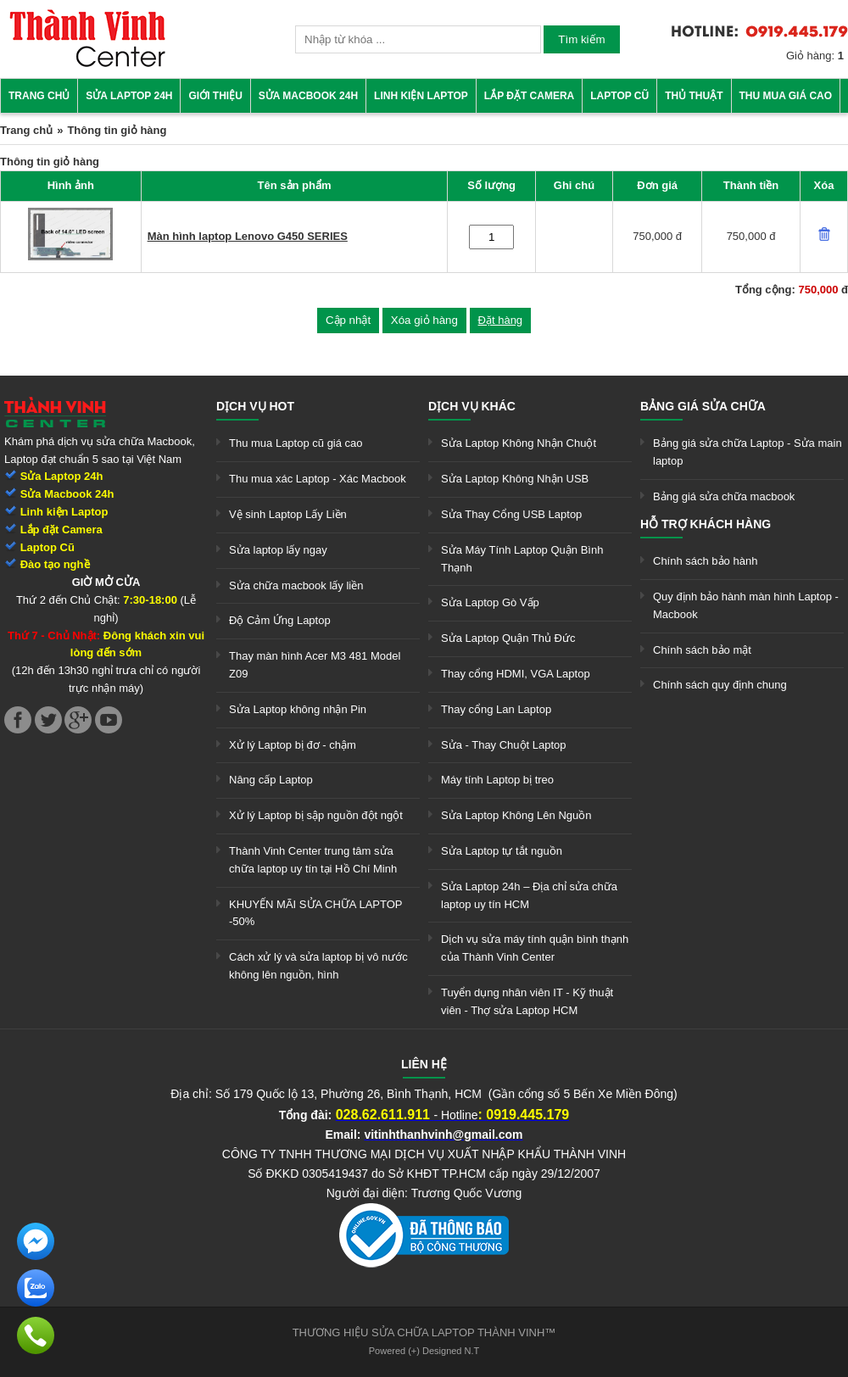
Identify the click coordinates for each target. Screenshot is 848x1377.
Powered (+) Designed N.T (424, 1351)
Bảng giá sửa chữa (703, 406)
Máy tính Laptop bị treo (497, 779)
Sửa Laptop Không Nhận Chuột (518, 443)
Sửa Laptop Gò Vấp (490, 602)
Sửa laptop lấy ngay (278, 550)
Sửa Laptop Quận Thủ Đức (508, 638)
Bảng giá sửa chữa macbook (724, 496)
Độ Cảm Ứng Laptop (280, 620)
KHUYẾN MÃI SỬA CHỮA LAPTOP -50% (315, 913)
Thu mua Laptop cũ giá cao (296, 443)
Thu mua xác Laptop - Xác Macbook (317, 478)
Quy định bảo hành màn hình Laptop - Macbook (746, 605)
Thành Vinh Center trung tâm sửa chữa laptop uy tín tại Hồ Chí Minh (313, 860)
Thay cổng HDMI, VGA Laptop (515, 673)
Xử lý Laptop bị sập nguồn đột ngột (316, 815)
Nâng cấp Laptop (271, 779)
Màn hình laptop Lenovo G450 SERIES (248, 236)
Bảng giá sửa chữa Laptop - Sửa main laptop (747, 452)
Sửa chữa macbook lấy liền (296, 585)
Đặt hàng (500, 320)
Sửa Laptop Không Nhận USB (515, 478)
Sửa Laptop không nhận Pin (297, 709)
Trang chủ (39, 96)
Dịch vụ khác (472, 406)
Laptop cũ (619, 96)
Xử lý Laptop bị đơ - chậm (292, 745)
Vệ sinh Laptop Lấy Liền (288, 514)
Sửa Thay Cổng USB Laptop (511, 514)
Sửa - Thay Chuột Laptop (503, 745)
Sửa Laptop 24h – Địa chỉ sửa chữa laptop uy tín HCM (529, 895)
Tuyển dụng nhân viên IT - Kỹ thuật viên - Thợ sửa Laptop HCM (527, 1001)
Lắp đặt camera (529, 96)
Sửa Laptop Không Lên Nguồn (516, 815)
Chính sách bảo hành (705, 561)
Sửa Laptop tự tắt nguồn (501, 851)
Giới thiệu (215, 96)
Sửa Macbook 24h (308, 96)
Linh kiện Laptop (421, 96)
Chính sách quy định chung (720, 684)
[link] (87, 64)
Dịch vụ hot (255, 406)
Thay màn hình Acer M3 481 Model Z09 (314, 664)
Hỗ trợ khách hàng (705, 524)
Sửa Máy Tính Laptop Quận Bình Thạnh (522, 559)
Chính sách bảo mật (702, 650)
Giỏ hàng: (815, 55)
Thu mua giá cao (786, 96)
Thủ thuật (693, 96)
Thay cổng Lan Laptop (496, 709)
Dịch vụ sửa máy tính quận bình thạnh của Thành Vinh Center (534, 948)
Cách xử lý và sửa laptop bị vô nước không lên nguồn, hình (318, 966)
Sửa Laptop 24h (129, 96)
